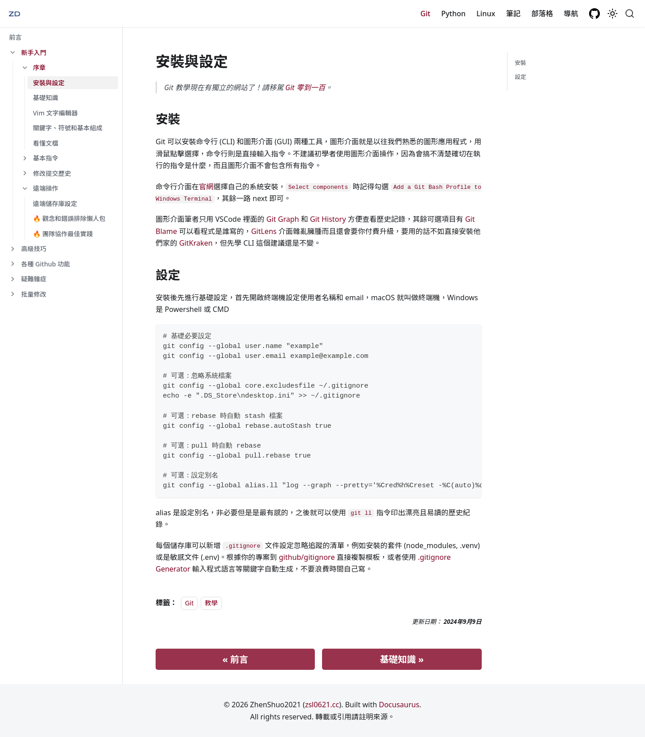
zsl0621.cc (322, 705)
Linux (485, 13)
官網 (206, 187)
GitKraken (195, 243)
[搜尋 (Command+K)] (630, 13)
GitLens (264, 231)
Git (425, 13)
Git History (328, 219)
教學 (211, 603)
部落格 (542, 13)
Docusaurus (399, 705)
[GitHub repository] (594, 13)
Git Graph (283, 219)
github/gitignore (307, 557)
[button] (61, 53)
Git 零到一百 (305, 87)
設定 (520, 77)
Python (453, 13)
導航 (571, 13)
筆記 (513, 13)
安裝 (520, 63)
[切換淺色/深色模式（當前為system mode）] (612, 13)
